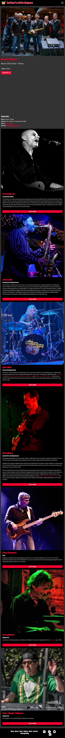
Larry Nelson (8, 634)
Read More (32, 212)
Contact (35, 731)
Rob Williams (21, 376)
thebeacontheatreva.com (13, 125)
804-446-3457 (9, 123)
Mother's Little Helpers (20, 3)
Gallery (25, 731)
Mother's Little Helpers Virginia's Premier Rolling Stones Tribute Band (3, 3)
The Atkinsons (28, 376)
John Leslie (7, 279)
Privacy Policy (24, 733)
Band (21, 731)
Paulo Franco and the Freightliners (43, 376)
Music (30, 731)
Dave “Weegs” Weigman (12, 713)
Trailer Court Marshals (12, 376)
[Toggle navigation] (62, 2)
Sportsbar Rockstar (54, 475)
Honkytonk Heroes (44, 475)
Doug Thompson (9, 552)
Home (12, 731)
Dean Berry (7, 453)
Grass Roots (52, 640)
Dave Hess (7, 367)
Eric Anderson (8, 193)
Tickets (6, 73)
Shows (17, 731)
